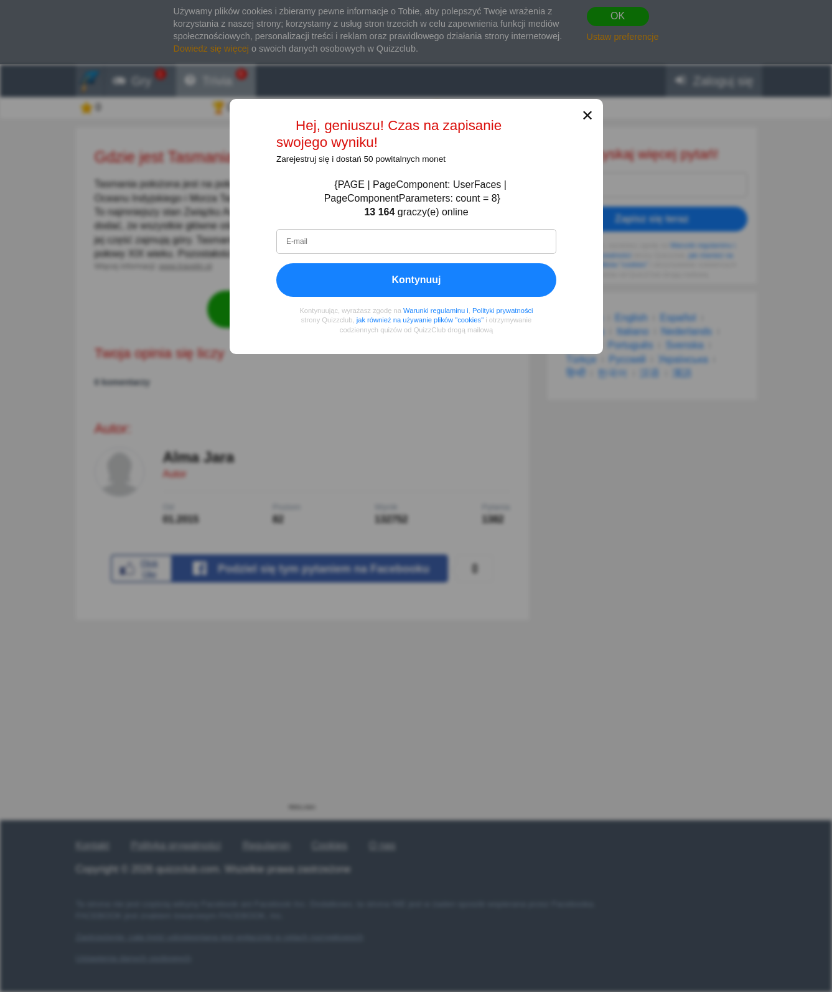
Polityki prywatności (502, 310)
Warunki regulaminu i (436, 310)
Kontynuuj (416, 279)
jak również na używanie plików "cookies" (419, 320)
